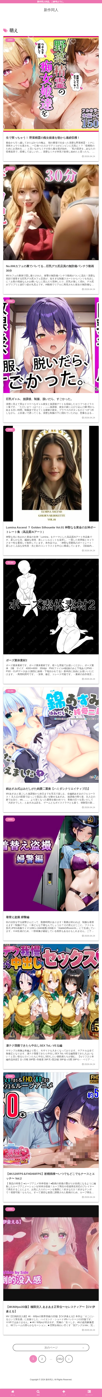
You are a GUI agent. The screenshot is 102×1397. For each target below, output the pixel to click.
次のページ (51, 1360)
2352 (60, 1371)
